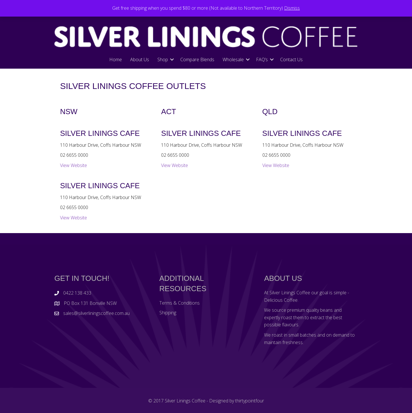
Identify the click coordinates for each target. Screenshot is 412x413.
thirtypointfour (249, 401)
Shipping (167, 312)
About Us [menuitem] (139, 59)
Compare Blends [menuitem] (197, 59)
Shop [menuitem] (162, 59)
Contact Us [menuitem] (291, 59)
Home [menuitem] (115, 59)
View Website (73, 165)
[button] (172, 59)
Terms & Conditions (179, 303)
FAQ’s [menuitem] (262, 59)
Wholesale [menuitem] (233, 59)
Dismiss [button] (292, 8)
